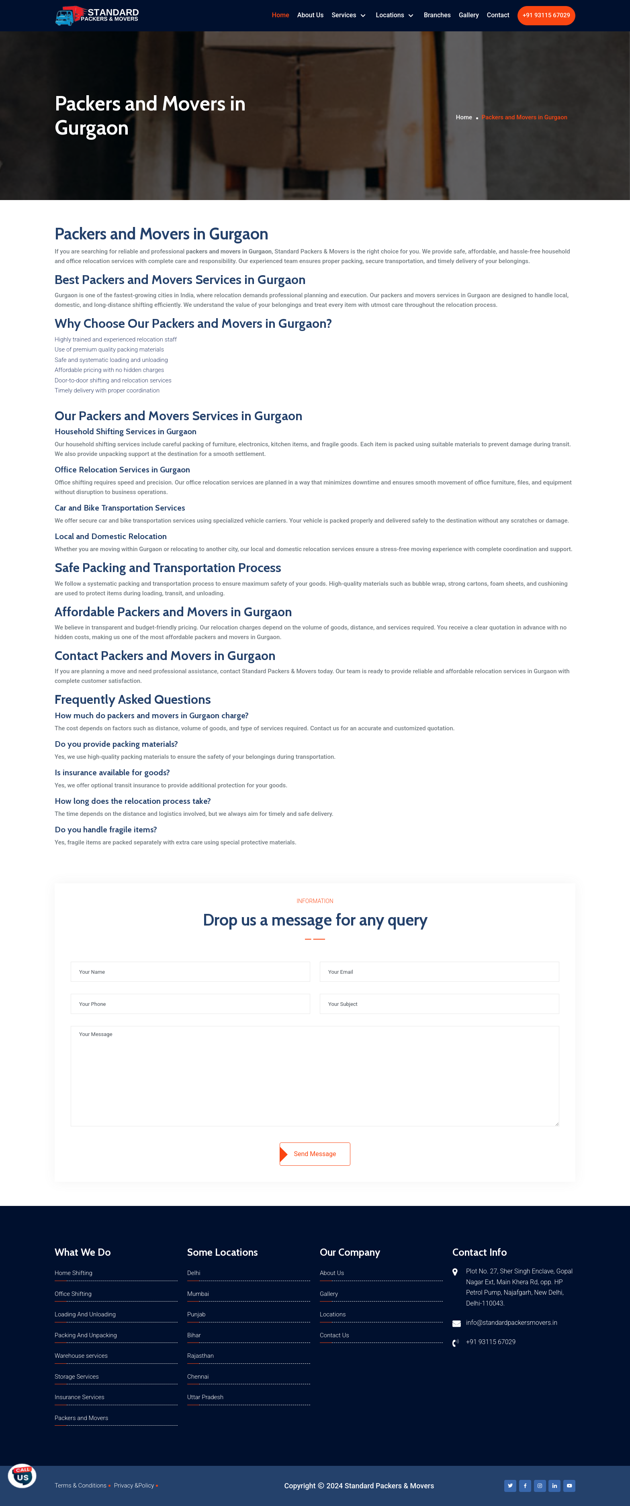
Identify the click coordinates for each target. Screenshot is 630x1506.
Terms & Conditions (80, 1485)
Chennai (198, 1376)
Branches (437, 15)
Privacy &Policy (134, 1485)
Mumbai (198, 1294)
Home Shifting (73, 1273)
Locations (391, 15)
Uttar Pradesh (205, 1397)
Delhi (193, 1273)
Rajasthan (200, 1355)
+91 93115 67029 (546, 15)
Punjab (196, 1314)
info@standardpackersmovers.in (511, 1322)
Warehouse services (81, 1355)
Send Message (315, 1154)
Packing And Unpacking (86, 1335)
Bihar (194, 1335)
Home (280, 15)
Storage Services (77, 1376)
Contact (498, 15)
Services (344, 15)
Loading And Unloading (85, 1314)
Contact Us (334, 1335)
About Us (310, 15)
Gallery (469, 15)
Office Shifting (73, 1294)
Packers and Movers (81, 1418)
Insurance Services (79, 1397)
